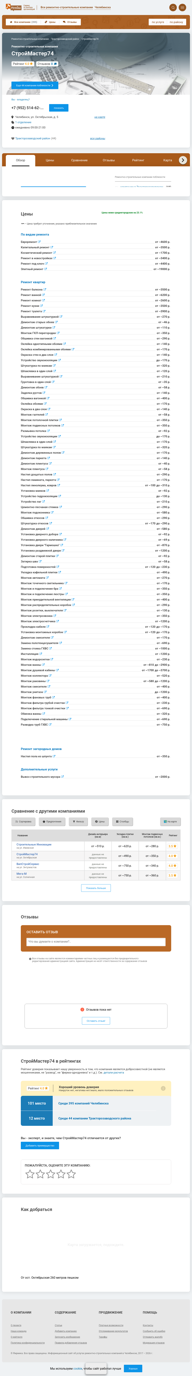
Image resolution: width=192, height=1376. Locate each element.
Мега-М (21, 880)
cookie (77, 1368)
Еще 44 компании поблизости (35, 85)
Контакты (149, 1332)
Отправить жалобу (154, 1343)
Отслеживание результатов (116, 1337)
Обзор (20, 160)
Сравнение (79, 160)
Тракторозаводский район (32, 138)
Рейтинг (138, 160)
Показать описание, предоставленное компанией (53, 190)
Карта (167, 160)
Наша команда (20, 1337)
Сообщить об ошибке (156, 1337)
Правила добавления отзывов (73, 1349)
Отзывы (70, 22)
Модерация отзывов (155, 1349)
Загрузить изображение (69, 1343)
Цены (50, 22)
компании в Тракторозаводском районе (141, 188)
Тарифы (104, 1343)
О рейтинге (17, 1343)
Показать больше (96, 895)
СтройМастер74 (27, 861)
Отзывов (45, 64)
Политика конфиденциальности (24, 1351)
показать (59, 108)
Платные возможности (113, 1332)
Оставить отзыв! (96, 1027)
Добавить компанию (67, 1337)
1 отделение (23, 122)
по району (176, 22)
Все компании (23, 22)
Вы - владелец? (20, 99)
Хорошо (133, 1368)
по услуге (158, 22)
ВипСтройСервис (27, 871)
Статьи (59, 1332)
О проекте (17, 1332)
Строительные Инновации (33, 851)
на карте (99, 117)
